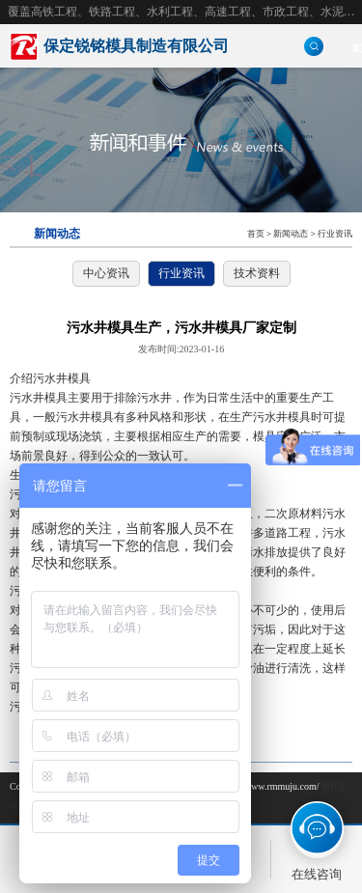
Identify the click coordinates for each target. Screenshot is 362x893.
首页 (256, 233)
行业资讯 (335, 233)
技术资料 (257, 273)
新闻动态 (290, 233)
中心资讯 (106, 273)
